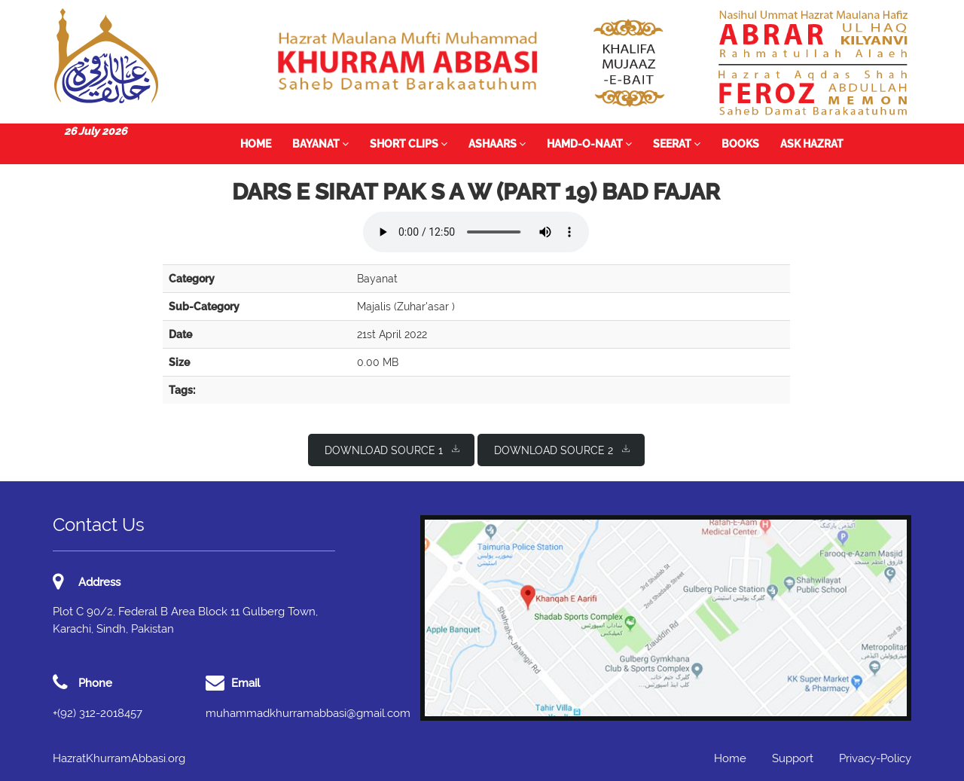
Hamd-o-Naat (589, 144)
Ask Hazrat (812, 144)
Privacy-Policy (875, 758)
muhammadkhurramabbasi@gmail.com (308, 713)
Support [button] (792, 758)
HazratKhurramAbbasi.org (119, 758)
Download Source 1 (392, 449)
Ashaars (497, 144)
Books (740, 144)
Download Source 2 (562, 449)
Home (255, 144)
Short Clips (408, 144)
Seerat (676, 144)
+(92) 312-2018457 (97, 713)
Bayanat (320, 144)
